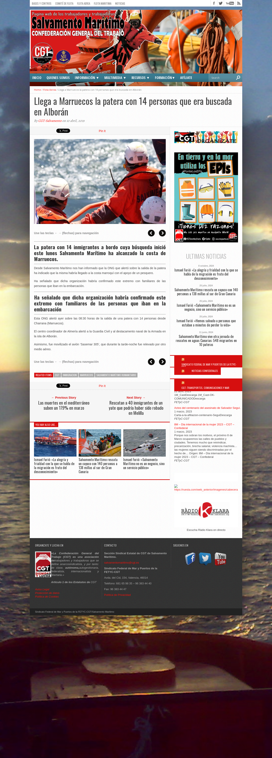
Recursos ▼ (141, 77)
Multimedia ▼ (115, 77)
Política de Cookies (47, 596)
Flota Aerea (83, 3)
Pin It (102, 131)
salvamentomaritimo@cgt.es (121, 562)
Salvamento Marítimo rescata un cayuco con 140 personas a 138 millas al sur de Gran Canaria (98, 465)
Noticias (120, 3)
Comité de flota (64, 3)
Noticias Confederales (205, 371)
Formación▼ (165, 77)
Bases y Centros (41, 3)
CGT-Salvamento (50, 120)
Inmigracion (70, 375)
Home (37, 89)
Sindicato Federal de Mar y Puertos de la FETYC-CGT (209, 366)
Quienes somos (58, 77)
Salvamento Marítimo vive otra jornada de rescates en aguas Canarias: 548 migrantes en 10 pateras (206, 341)
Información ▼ (87, 77)
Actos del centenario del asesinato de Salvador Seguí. (207, 407)
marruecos (86, 375)
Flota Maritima (102, 3)
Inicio (36, 77)
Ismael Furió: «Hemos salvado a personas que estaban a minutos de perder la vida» (206, 323)
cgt (57, 375)
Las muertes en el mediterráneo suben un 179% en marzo (63, 405)
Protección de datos (47, 593)
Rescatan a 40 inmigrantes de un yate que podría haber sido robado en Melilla (136, 407)
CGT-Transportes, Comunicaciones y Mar (205, 388)
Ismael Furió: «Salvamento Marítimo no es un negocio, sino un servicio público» (143, 463)
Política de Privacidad (117, 594)
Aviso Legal (42, 589)
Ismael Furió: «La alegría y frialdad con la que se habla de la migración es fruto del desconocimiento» (54, 465)
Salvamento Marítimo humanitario (116, 375)
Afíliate (186, 77)
